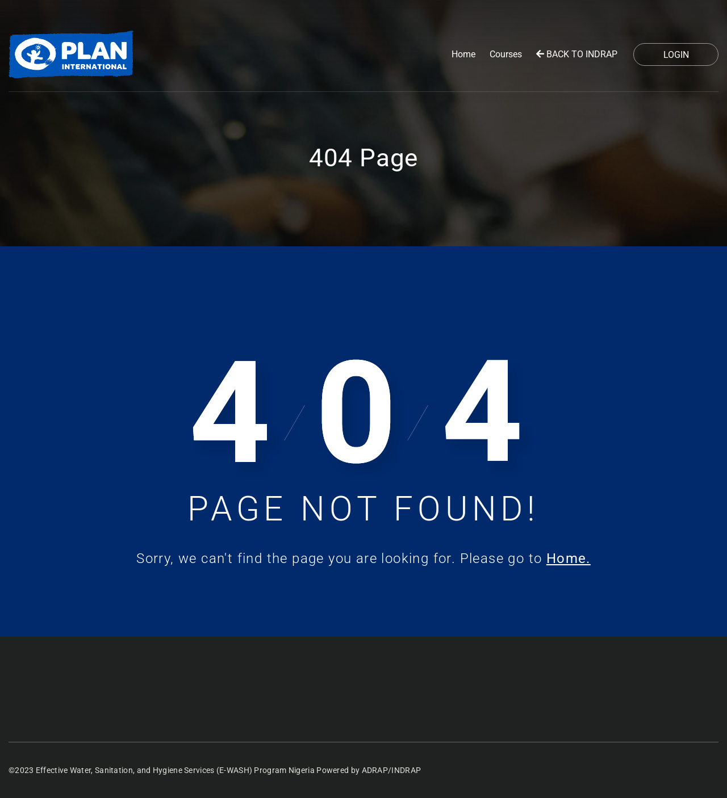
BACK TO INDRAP (576, 54)
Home (463, 54)
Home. (568, 558)
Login (676, 54)
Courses (506, 54)
